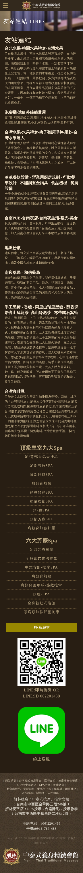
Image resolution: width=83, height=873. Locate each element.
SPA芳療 (44, 785)
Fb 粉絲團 (41, 627)
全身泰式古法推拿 (42, 558)
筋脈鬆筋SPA (41, 492)
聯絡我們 (70, 789)
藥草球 (58, 789)
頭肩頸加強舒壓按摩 (42, 612)
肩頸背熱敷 (42, 483)
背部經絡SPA (41, 474)
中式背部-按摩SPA (41, 567)
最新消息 (29, 789)
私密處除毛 (14, 789)
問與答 (40, 793)
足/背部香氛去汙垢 (41, 457)
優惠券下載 (44, 789)
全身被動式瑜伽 (42, 603)
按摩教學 (58, 785)
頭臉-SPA (41, 594)
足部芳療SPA (41, 466)
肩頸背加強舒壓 (42, 528)
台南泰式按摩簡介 (30, 780)
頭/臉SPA (41, 510)
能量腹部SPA (41, 501)
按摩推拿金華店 (68, 780)
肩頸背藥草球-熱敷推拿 (41, 585)
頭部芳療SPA (41, 519)
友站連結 (28, 793)
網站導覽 (10, 780)
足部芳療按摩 (42, 549)
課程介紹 (50, 780)
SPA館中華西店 (27, 785)
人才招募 (53, 793)
